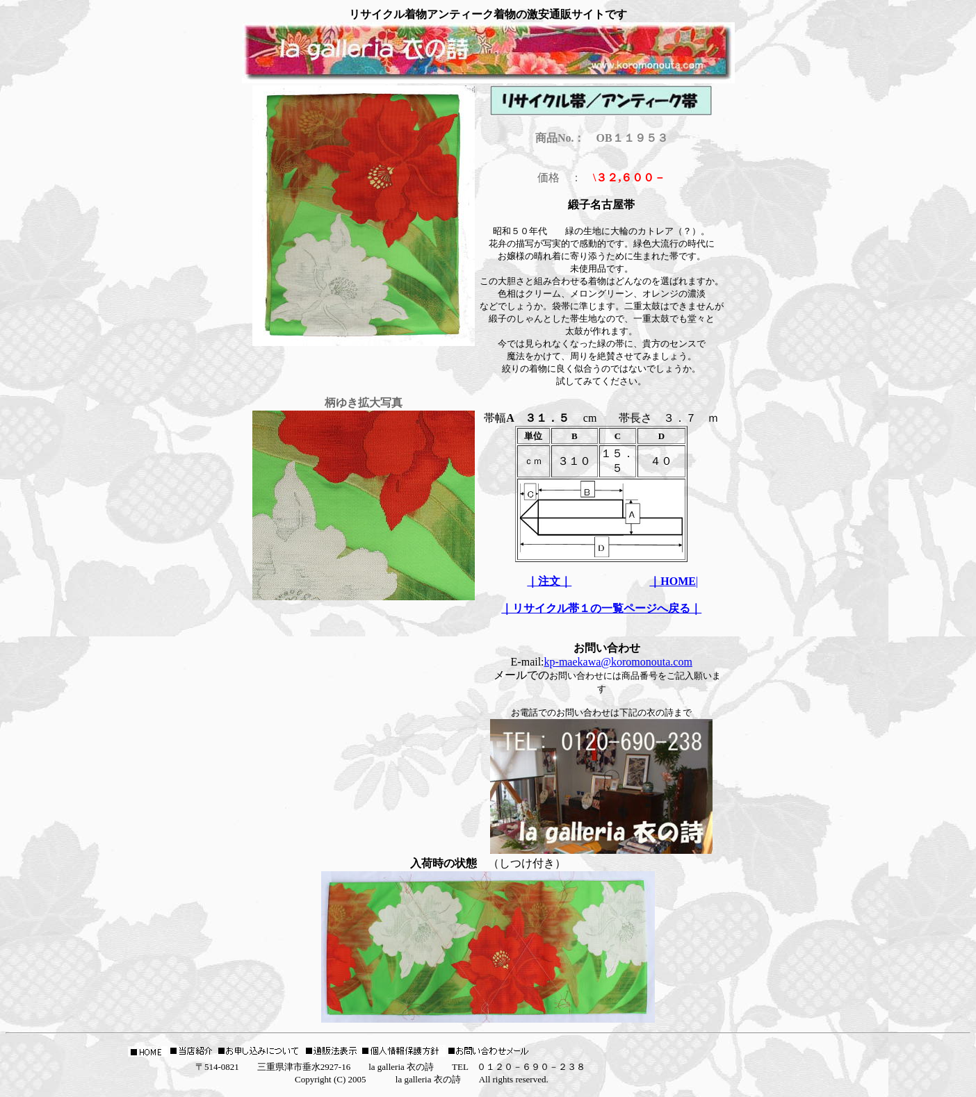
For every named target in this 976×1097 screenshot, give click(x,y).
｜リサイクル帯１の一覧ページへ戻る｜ (601, 608)
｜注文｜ (549, 581)
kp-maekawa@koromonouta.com (618, 662)
